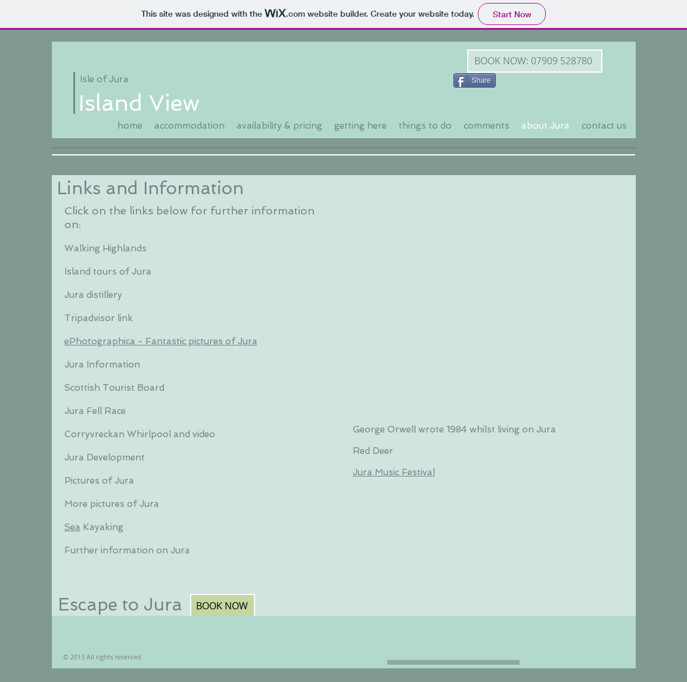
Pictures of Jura (100, 480)
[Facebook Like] (525, 79)
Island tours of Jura (107, 271)
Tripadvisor (89, 318)
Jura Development (105, 457)
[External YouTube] (485, 290)
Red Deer (373, 451)
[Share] (474, 80)
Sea (72, 527)
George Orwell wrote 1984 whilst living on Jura (454, 429)
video (203, 434)
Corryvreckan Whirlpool (117, 434)
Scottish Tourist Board (114, 387)
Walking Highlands (105, 248)
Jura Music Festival (394, 472)
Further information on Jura (127, 550)
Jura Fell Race (95, 411)
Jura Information (102, 364)
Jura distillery (93, 294)
